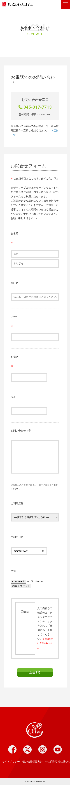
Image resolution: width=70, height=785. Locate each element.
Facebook (12, 749)
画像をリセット (21, 585)
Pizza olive (35, 730)
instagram (42, 749)
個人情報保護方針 (32, 761)
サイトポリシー (11, 761)
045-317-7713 (38, 107)
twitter (27, 749)
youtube (57, 749)
